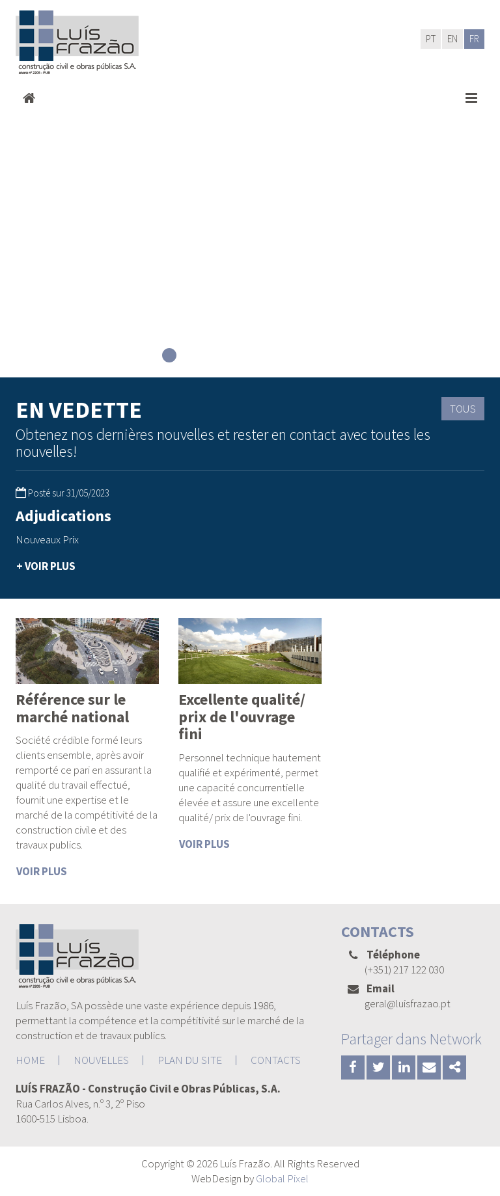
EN (452, 39)
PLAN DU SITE (190, 1060)
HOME (30, 1060)
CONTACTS (276, 1060)
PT (431, 39)
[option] (87, 541)
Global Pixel (282, 1178)
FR (474, 39)
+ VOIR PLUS (46, 566)
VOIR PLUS (41, 871)
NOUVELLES (101, 1060)
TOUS (463, 408)
